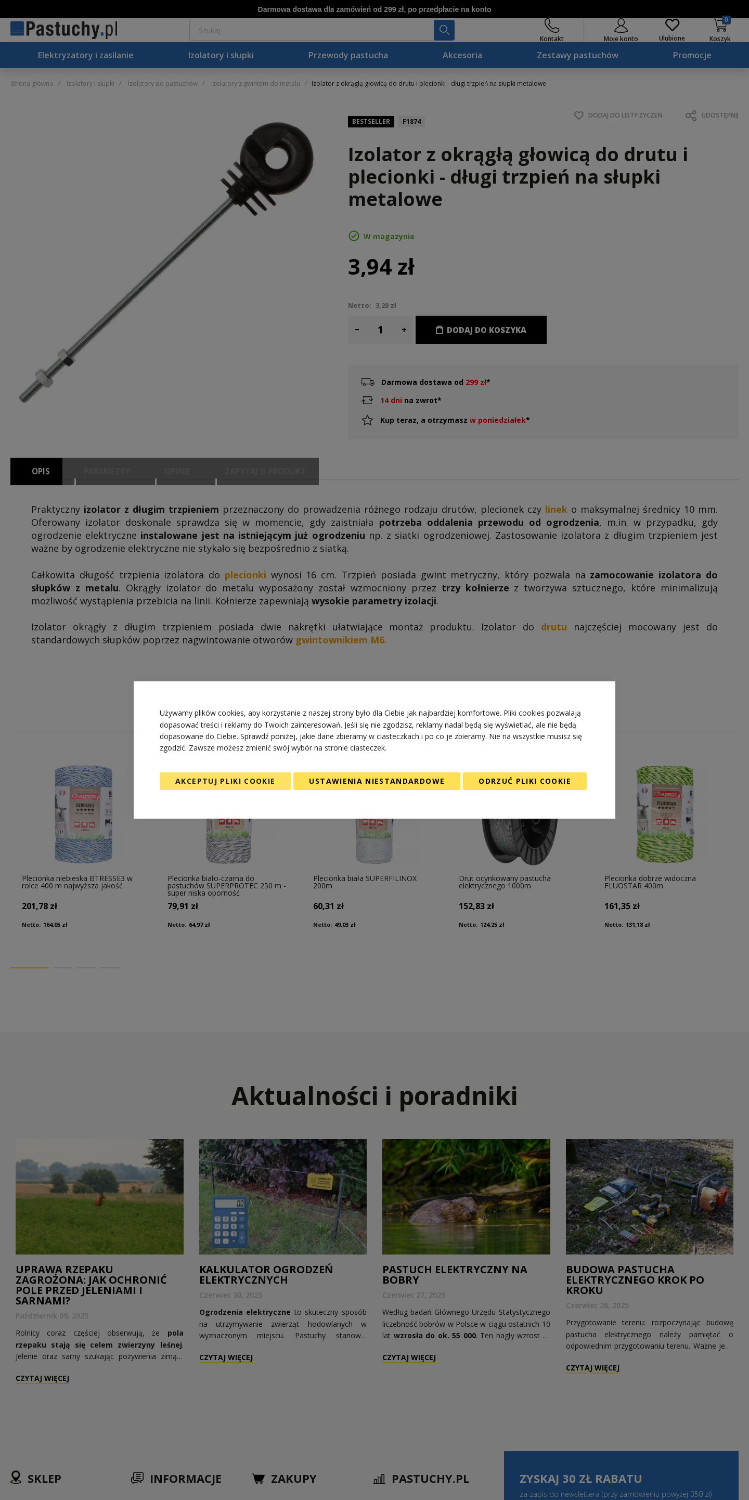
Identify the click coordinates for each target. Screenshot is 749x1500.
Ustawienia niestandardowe (377, 781)
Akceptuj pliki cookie (225, 781)
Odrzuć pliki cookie (525, 781)
